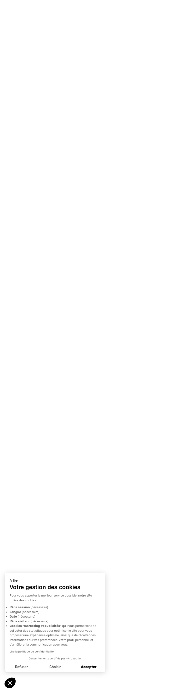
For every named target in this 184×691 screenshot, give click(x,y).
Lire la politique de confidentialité (32, 651)
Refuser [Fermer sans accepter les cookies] (21, 667)
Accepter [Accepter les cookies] (89, 667)
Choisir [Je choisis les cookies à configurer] (55, 667)
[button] (10, 683)
